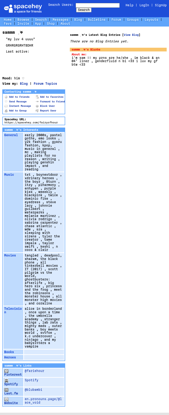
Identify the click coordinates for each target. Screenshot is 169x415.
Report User (46, 110)
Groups (133, 19)
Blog (78, 19)
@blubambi (33, 389)
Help (130, 5)
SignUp (161, 5)
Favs (8, 23)
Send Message (16, 101)
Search (84, 9)
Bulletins (96, 19)
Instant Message (18, 106)
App (38, 23)
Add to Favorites (50, 97)
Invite (23, 23)
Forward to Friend (50, 101)
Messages (60, 19)
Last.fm (11, 391)
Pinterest (13, 372)
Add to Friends (17, 97)
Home (8, 19)
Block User (45, 106)
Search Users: (61, 4)
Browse (23, 19)
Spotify (11, 382)
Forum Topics (45, 83)
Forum (116, 19)
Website (11, 401)
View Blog (131, 35)
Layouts (151, 19)
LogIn (144, 5)
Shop (51, 23)
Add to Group (16, 110)
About (65, 23)
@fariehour (34, 370)
